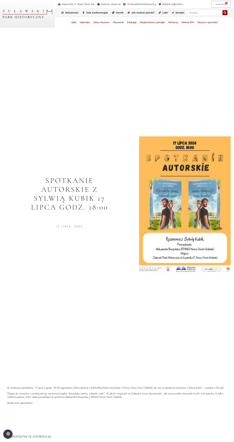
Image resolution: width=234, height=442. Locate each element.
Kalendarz (85, 22)
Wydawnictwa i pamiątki (152, 22)
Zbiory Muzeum (101, 22)
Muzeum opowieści (207, 22)
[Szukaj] (225, 12)
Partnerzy (173, 22)
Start (73, 22)
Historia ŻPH (187, 22)
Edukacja (131, 22)
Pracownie (118, 22)
